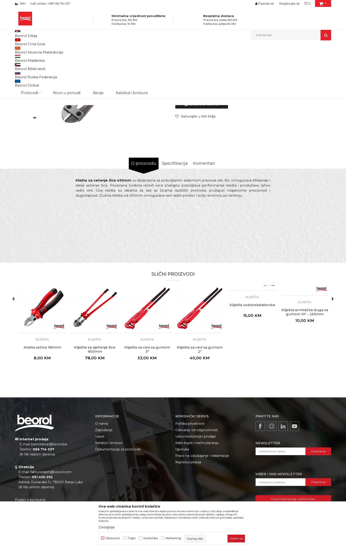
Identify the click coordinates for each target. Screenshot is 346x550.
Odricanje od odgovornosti (196, 477)
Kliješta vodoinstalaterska (252, 352)
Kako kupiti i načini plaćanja (196, 490)
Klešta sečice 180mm (42, 395)
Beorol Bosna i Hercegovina (33, 50)
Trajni (131, 538)
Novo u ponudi (66, 35)
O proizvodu (143, 210)
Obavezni (112, 538)
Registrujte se (289, 3)
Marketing (173, 538)
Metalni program (81, 50)
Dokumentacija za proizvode (118, 496)
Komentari (204, 210)
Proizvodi (60, 50)
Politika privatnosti (190, 471)
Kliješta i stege (105, 50)
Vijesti (99, 484)
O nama (101, 471)
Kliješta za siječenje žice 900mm (94, 397)
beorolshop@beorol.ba (49, 491)
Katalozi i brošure (108, 490)
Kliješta (122, 50)
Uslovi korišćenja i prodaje (195, 484)
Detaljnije (107, 527)
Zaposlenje (104, 477)
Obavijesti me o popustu (312, 135)
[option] (34, 85)
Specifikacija (175, 210)
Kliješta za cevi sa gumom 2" (200, 397)
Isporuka (182, 496)
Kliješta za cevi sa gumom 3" (147, 397)
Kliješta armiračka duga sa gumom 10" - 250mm (304, 359)
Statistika (150, 538)
